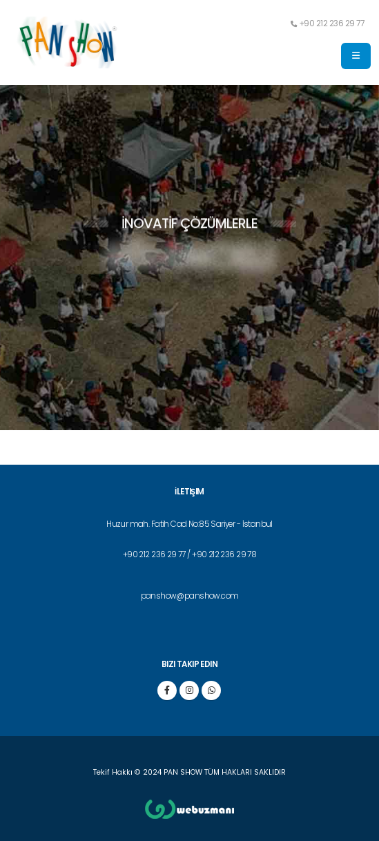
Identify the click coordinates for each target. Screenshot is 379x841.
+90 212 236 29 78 (224, 554)
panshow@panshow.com (190, 595)
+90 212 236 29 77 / (157, 554)
